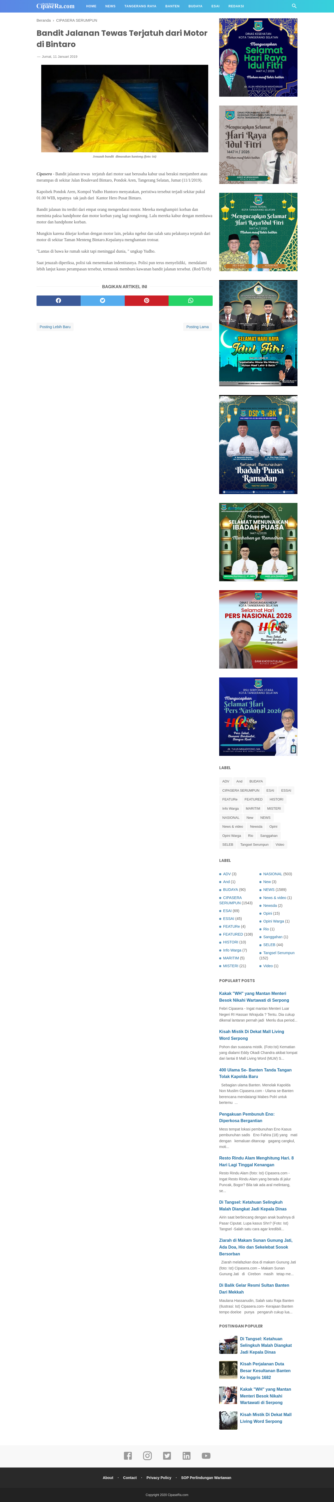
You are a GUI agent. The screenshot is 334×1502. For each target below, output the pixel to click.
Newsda (256, 826)
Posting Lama (197, 327)
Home (91, 6)
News (110, 6)
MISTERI (274, 808)
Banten (172, 6)
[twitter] (103, 300)
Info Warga (230, 808)
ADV (225, 781)
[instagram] (147, 1459)
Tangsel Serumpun (254, 844)
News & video (232, 826)
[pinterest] (147, 300)
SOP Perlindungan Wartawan (206, 1478)
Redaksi (236, 6)
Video (280, 844)
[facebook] (59, 300)
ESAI (270, 790)
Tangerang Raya (140, 6)
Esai (216, 6)
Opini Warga (231, 836)
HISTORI (276, 799)
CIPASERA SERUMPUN (240, 790)
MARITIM (253, 808)
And (239, 781)
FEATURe (229, 799)
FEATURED (253, 799)
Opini (273, 826)
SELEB (227, 844)
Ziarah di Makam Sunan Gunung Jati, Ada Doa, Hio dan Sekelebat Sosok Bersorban (256, 1247)
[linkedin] (186, 1459)
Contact (130, 1478)
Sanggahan (269, 836)
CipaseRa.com (178, 1495)
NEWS (265, 818)
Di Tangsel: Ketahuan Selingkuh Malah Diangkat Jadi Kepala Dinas (266, 1345)
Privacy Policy (159, 1478)
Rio (250, 836)
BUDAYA (256, 781)
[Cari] (294, 7)
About (108, 1478)
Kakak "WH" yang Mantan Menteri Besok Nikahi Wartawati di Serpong (265, 1396)
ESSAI (286, 790)
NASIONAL (231, 818)
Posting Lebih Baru (55, 327)
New (250, 818)
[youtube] (206, 1459)
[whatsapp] (191, 300)
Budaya (196, 6)
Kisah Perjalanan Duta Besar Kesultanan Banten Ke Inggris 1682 (265, 1370)
